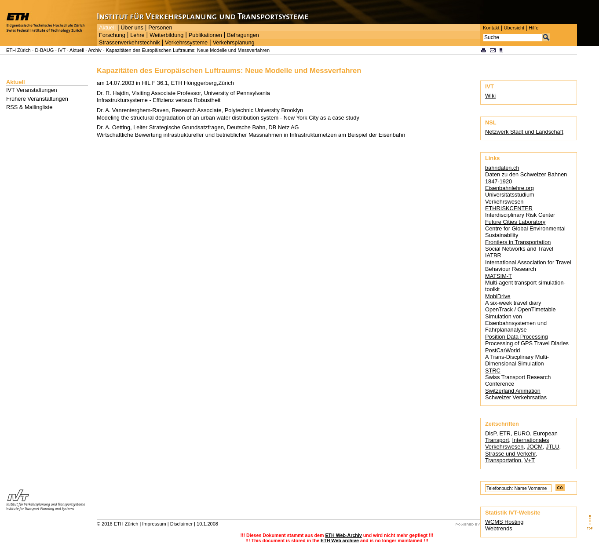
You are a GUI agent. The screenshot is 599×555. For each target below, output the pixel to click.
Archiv (95, 50)
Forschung (112, 35)
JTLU (552, 446)
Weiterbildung (166, 35)
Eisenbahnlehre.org (509, 188)
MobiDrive (498, 296)
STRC (492, 370)
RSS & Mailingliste (29, 107)
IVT (62, 50)
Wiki (490, 95)
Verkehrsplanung (234, 43)
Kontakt (491, 27)
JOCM (535, 446)
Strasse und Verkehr (510, 453)
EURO (522, 433)
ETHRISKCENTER (509, 208)
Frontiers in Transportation (518, 242)
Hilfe (533, 27)
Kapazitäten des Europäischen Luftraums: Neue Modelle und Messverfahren (188, 50)
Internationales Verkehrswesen (517, 443)
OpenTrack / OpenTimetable (520, 309)
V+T (529, 460)
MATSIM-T (498, 276)
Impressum (154, 523)
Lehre (137, 35)
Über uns (132, 28)
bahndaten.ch (502, 167)
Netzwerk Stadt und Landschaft (524, 131)
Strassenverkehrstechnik (129, 43)
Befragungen (243, 35)
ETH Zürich (18, 50)
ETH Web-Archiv (343, 535)
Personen (160, 28)
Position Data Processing (516, 336)
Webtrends (498, 528)
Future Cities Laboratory (515, 222)
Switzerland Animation (513, 390)
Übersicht (514, 27)
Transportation (503, 460)
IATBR (493, 255)
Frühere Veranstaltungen (37, 98)
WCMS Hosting (504, 521)
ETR (505, 433)
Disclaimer (181, 523)
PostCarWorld (502, 350)
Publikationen (205, 35)
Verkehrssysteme (186, 43)
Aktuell (107, 28)
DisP (490, 433)
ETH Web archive (340, 540)
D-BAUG (44, 50)
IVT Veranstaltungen (31, 90)
